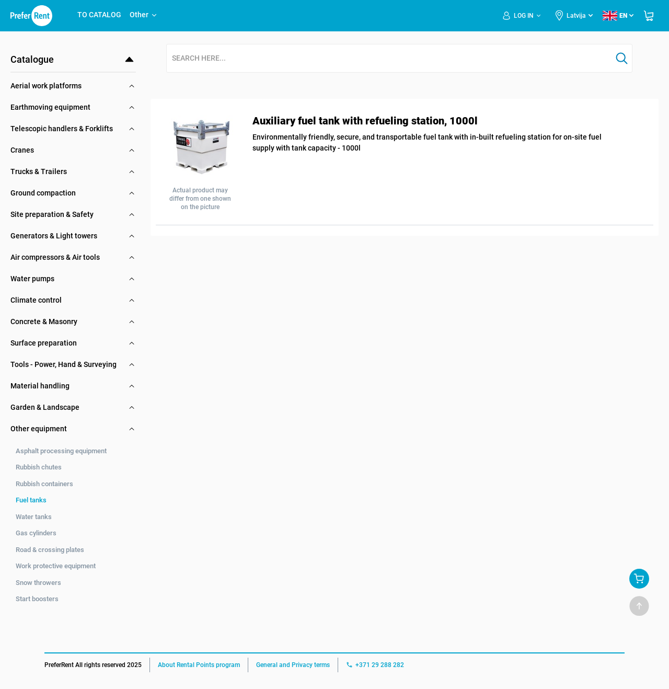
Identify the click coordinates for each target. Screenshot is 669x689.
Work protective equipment (56, 566)
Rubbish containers (44, 484)
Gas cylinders (36, 533)
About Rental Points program (199, 665)
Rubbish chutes (39, 467)
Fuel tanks (31, 500)
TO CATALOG (99, 14)
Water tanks (34, 517)
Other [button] (144, 14)
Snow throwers (38, 583)
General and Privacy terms (293, 665)
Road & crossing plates (50, 550)
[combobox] (389, 59)
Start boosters (37, 599)
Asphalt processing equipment (61, 451)
